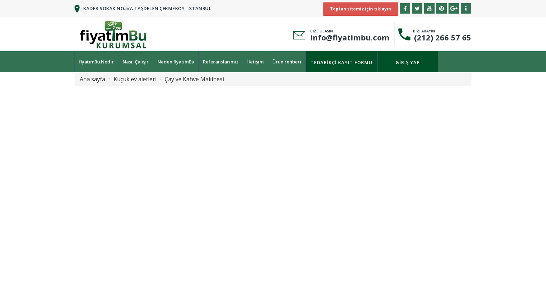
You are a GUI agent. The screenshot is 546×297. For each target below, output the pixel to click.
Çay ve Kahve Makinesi (194, 79)
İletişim (255, 62)
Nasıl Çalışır (136, 62)
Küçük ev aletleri (135, 79)
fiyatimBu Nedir (96, 62)
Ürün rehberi (286, 62)
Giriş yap (408, 62)
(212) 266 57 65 (440, 37)
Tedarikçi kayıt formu (342, 62)
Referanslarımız (221, 62)
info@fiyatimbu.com (349, 37)
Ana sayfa (92, 79)
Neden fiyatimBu (175, 62)
